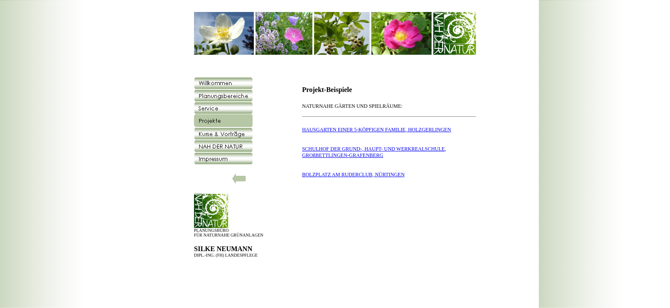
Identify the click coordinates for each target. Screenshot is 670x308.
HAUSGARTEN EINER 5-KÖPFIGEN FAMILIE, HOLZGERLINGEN (376, 130)
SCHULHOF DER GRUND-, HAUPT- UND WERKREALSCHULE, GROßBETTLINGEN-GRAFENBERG (374, 152)
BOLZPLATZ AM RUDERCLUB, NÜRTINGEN (353, 175)
